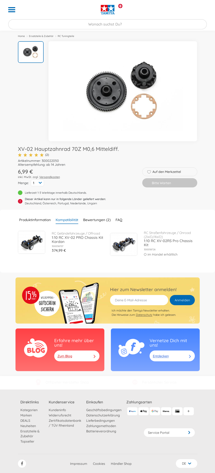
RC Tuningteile (66, 36)
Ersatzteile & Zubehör (41, 36)
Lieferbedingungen (100, 420)
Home (21, 36)
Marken (26, 415)
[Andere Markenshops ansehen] (120, 6)
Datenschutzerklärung (103, 415)
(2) (33, 155)
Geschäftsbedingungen (103, 410)
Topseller (27, 441)
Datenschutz (144, 315)
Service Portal (169, 433)
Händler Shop (121, 464)
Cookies (99, 464)
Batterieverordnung (101, 431)
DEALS (25, 420)
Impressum (78, 464)
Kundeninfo (57, 410)
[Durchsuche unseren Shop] (107, 24)
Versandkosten (49, 177)
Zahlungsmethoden (101, 426)
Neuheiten (28, 426)
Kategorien (28, 410)
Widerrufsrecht (60, 415)
